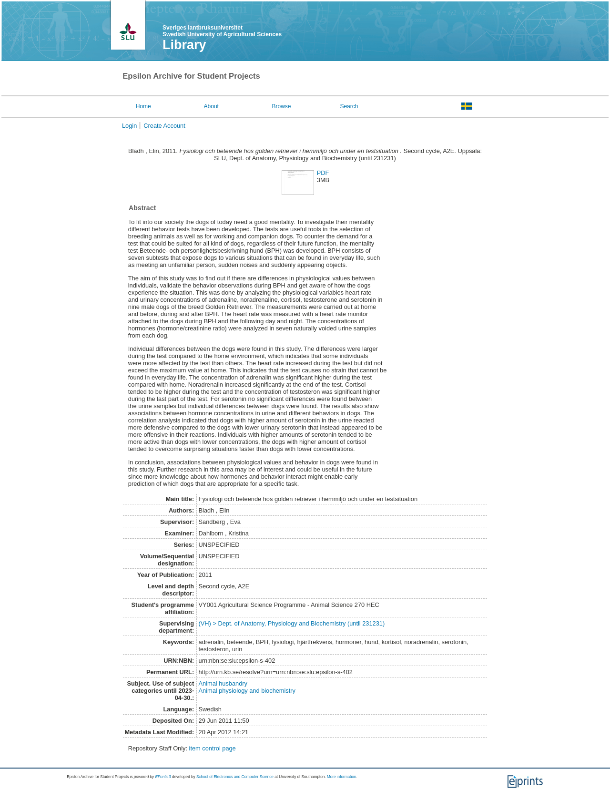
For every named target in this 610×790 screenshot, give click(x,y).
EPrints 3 (163, 777)
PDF (323, 172)
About (211, 106)
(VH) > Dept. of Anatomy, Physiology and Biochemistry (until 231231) (292, 623)
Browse (281, 106)
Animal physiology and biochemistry (247, 690)
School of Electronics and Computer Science (235, 777)
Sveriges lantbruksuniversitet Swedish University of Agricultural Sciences (222, 31)
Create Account (164, 125)
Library (184, 45)
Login (129, 125)
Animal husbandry (223, 683)
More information (341, 777)
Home (143, 106)
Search (349, 106)
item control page (212, 748)
